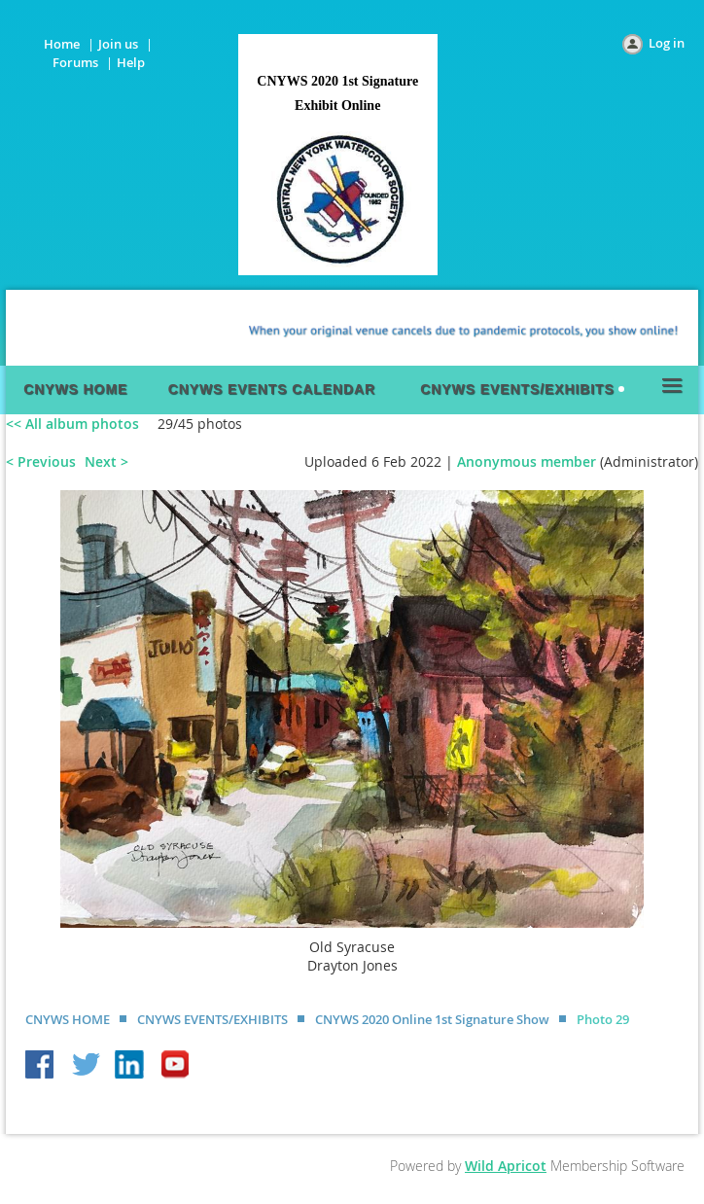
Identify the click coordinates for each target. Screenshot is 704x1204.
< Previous (41, 461)
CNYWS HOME (67, 1019)
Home (62, 44)
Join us (118, 44)
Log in (667, 43)
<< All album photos (72, 423)
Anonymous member (526, 461)
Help (131, 62)
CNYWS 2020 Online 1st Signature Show (432, 1019)
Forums (75, 62)
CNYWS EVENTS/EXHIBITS (212, 1019)
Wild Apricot (505, 1165)
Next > (106, 461)
